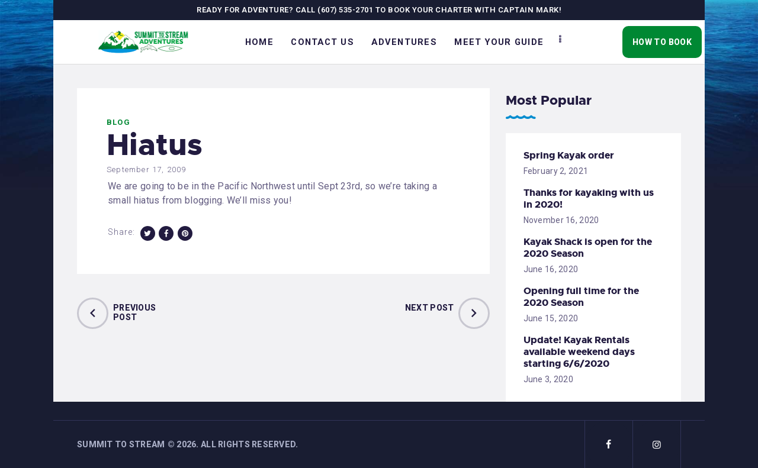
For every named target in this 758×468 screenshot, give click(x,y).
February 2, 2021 (555, 171)
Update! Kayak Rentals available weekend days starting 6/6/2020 (579, 352)
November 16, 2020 (561, 220)
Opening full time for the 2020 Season (581, 297)
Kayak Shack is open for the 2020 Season (587, 248)
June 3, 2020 (548, 379)
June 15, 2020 (551, 318)
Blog (118, 122)
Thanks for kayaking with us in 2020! (588, 199)
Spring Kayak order (568, 156)
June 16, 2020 (551, 269)
